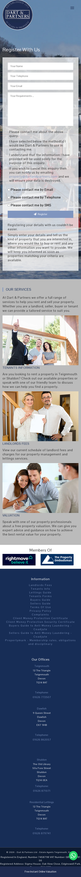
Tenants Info (40, 588)
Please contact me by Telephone (34, 197)
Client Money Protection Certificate (40, 618)
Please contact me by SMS (29, 205)
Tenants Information (21, 368)
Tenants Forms (40, 596)
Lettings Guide (40, 592)
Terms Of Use (40, 607)
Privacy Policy (40, 610)
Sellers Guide (40, 603)
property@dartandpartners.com (33, 176)
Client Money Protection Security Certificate (40, 621)
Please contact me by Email (30, 190)
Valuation (11, 515)
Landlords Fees (16, 444)
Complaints (40, 614)
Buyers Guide (40, 599)
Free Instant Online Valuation (40, 871)
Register (40, 214)
